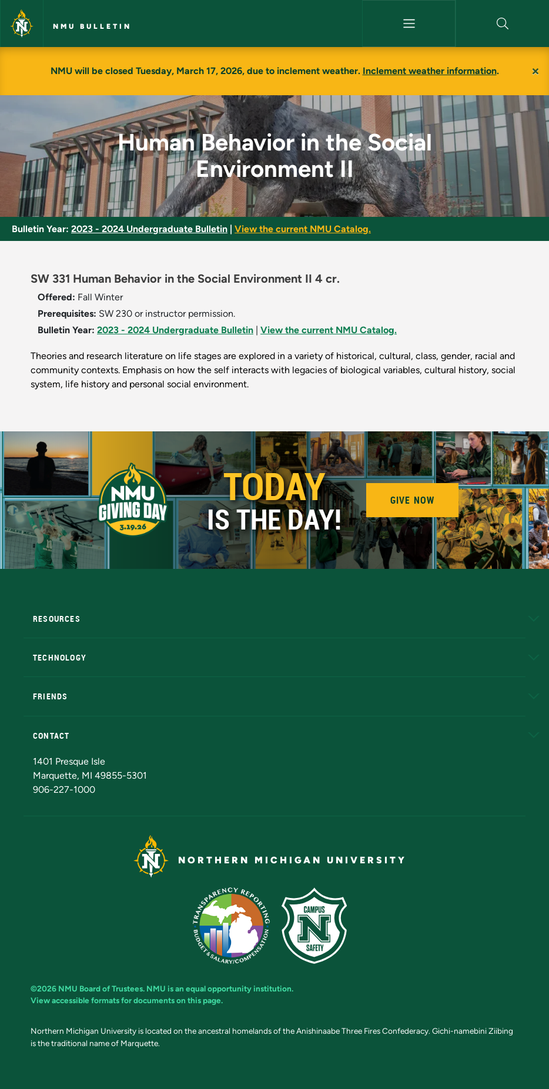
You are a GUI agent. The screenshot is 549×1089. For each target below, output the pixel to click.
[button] (502, 23)
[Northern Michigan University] (21, 23)
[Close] (535, 71)
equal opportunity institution (239, 988)
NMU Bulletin (92, 26)
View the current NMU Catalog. (303, 228)
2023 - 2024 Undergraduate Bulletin (149, 228)
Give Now (412, 500)
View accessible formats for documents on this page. (127, 1000)
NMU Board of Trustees (100, 988)
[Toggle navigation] (409, 23)
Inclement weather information (430, 70)
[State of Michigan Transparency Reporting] (237, 924)
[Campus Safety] (319, 924)
